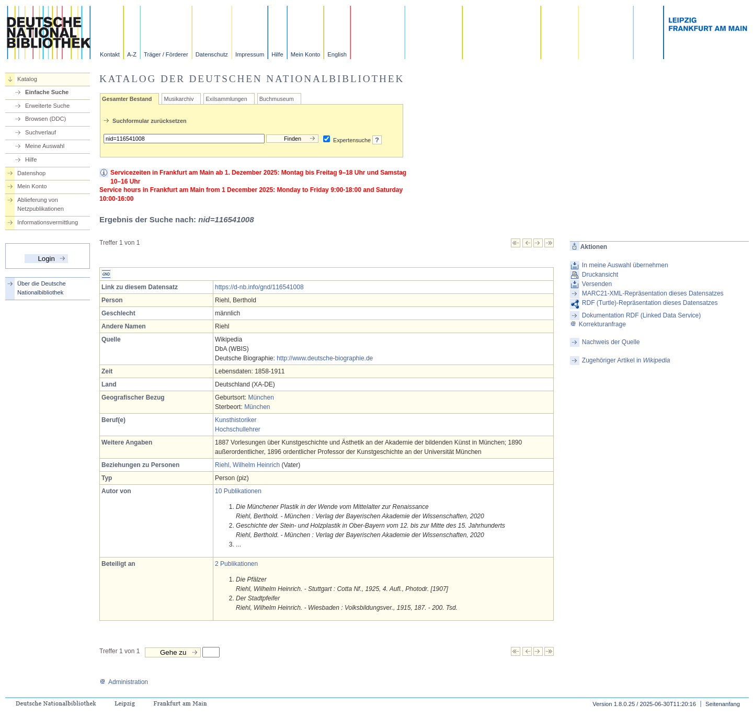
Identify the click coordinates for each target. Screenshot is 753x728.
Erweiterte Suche (47, 106)
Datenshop (31, 173)
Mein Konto (306, 54)
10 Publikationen (238, 491)
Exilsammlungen (226, 99)
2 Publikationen (236, 563)
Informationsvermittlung (47, 222)
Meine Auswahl (44, 146)
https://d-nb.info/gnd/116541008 (259, 287)
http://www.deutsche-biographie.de (325, 358)
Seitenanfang (722, 704)
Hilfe (277, 54)
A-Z (131, 54)
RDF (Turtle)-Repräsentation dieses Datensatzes (650, 302)
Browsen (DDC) (45, 119)
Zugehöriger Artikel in (626, 360)
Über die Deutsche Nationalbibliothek (41, 287)
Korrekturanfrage (598, 324)
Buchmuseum (276, 99)
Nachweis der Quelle (611, 342)
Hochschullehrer (237, 429)
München (260, 397)
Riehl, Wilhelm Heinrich (247, 465)
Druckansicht (600, 274)
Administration (123, 682)
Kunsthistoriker (235, 420)
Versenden (597, 284)
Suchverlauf (40, 132)
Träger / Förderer (166, 54)
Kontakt (110, 54)
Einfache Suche (47, 92)
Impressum (249, 54)
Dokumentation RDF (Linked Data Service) (641, 315)
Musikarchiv (178, 99)
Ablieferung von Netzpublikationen (40, 204)
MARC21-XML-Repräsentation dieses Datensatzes (653, 293)
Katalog (27, 79)
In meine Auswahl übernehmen (625, 265)
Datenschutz (212, 54)
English (337, 54)
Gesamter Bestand (127, 99)
